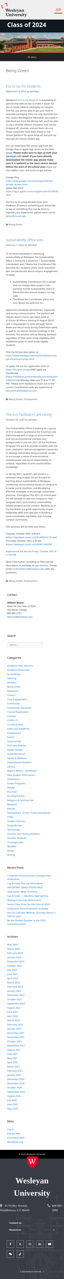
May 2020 (12, 1108)
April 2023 (12, 978)
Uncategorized (15, 842)
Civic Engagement (17, 699)
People (11, 787)
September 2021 (16, 1045)
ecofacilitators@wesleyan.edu (28, 568)
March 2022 (13, 1020)
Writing (11, 854)
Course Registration (18, 711)
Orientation (13, 779)
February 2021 (15, 1070)
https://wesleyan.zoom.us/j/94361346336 (29, 544)
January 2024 (14, 957)
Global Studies (15, 749)
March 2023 (13, 982)
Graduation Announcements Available (27, 908)
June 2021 (12, 1053)
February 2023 (15, 986)
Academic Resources (18, 669)
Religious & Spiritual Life (20, 800)
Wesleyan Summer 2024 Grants (24, 900)
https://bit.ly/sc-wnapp (18, 369)
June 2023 (12, 974)
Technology (13, 829)
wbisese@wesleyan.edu (20, 616)
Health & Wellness (17, 758)
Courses (11, 716)
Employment (30, 399)
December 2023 (15, 961)
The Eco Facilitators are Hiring (29, 414)
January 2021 (14, 1075)
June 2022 (12, 1011)
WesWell (11, 846)
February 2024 (15, 953)
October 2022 (14, 999)
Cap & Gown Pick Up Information (25, 883)
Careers (11, 695)
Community (13, 703)
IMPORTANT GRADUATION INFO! (25, 887)
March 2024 (13, 948)
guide (33, 170)
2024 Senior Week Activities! (22, 891)
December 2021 (15, 1033)
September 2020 (16, 1091)
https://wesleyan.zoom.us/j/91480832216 (29, 537)
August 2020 (14, 1096)
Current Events (15, 724)
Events (10, 737)
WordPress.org (15, 1142)
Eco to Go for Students (23, 86)
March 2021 (13, 1066)
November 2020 (16, 1083)
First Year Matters (16, 745)
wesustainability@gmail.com (21, 390)
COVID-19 (12, 720)
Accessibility (13, 674)
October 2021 (14, 1041)
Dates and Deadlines (18, 728)
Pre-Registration (16, 795)
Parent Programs (16, 783)
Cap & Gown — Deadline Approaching (27, 895)
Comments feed (16, 1137)
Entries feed (13, 1133)
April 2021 (12, 1062)
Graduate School (16, 753)
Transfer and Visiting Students (23, 833)
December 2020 (15, 1079)
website (44, 565)
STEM (10, 817)
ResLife (11, 808)
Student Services (16, 821)
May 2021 (12, 1058)
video (21, 170)
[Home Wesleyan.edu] (32, 1162)
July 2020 (12, 1100)
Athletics (11, 682)
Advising (11, 678)
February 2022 (15, 1024)
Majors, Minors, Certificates (22, 770)
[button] (58, 10)
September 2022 (16, 1003)
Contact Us (15, 1223)
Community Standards (19, 707)
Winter (10, 850)
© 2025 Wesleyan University (32, 1271)
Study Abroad (14, 825)
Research (12, 804)
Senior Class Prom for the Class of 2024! (28, 904)
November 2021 (16, 1037)
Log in (10, 1129)
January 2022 (14, 1028)
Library (11, 766)
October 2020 (14, 1087)
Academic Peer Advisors (20, 665)
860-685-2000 (57, 1208)
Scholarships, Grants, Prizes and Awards (29, 812)
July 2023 (12, 969)
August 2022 (14, 1007)
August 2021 (14, 1049)
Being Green (15, 224)
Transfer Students (16, 838)
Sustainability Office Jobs (24, 239)
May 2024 (12, 944)
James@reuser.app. (16, 216)
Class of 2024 (26, 24)
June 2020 (12, 1104)
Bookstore (12, 690)
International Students (19, 762)
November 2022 (16, 995)
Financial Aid (14, 741)
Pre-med (11, 791)
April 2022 (12, 1016)
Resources (15, 1230)
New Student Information (21, 775)
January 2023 (14, 990)
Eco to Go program (28, 100)
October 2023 (14, 965)
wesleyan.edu (14, 156)
